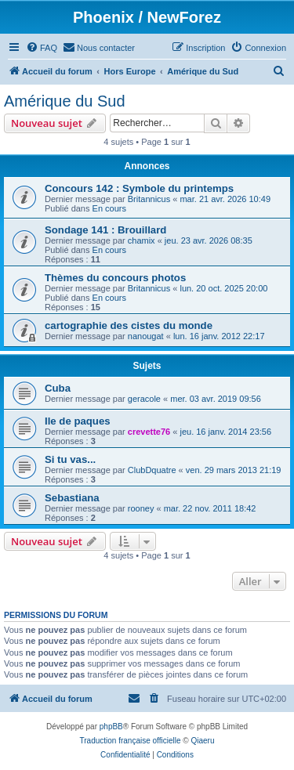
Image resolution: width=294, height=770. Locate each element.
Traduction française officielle (130, 740)
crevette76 (149, 431)
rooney (141, 508)
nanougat (146, 336)
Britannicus (149, 199)
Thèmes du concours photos (115, 278)
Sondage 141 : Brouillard (105, 230)
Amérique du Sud (64, 101)
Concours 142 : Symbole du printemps (139, 188)
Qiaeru (202, 740)
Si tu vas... (70, 459)
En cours (109, 208)
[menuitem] (41, 47)
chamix (141, 240)
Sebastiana (72, 498)
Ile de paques (78, 421)
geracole (144, 398)
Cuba (58, 388)
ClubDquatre (152, 470)
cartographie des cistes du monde (128, 325)
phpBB (111, 726)
